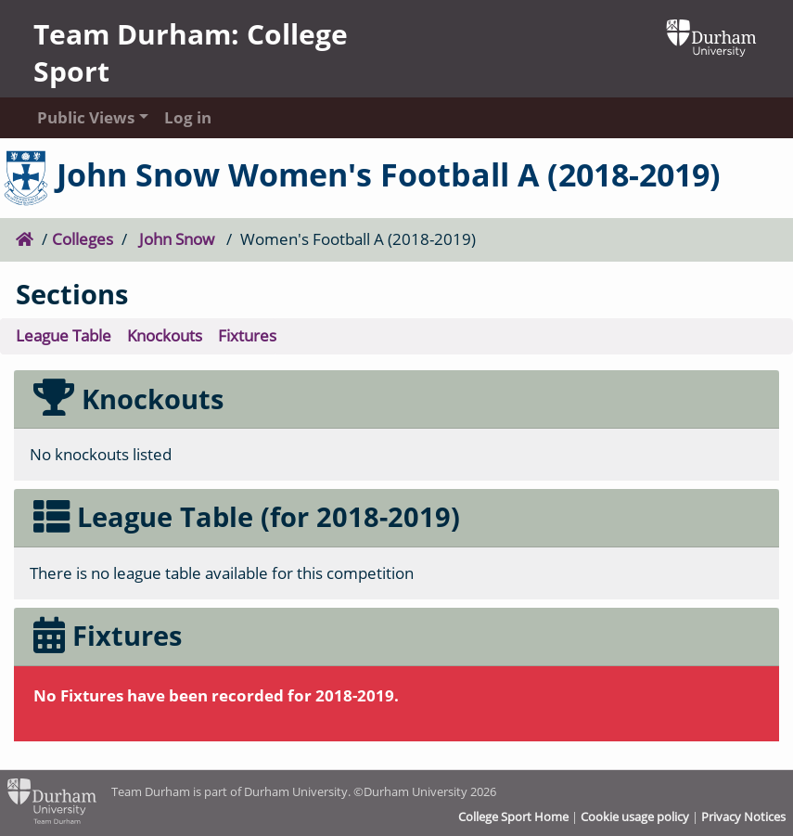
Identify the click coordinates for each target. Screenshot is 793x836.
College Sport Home (513, 816)
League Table (63, 335)
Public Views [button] (82, 117)
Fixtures (247, 335)
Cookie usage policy (635, 816)
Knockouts (164, 335)
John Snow (176, 239)
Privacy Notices (743, 816)
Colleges (82, 239)
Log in (187, 117)
